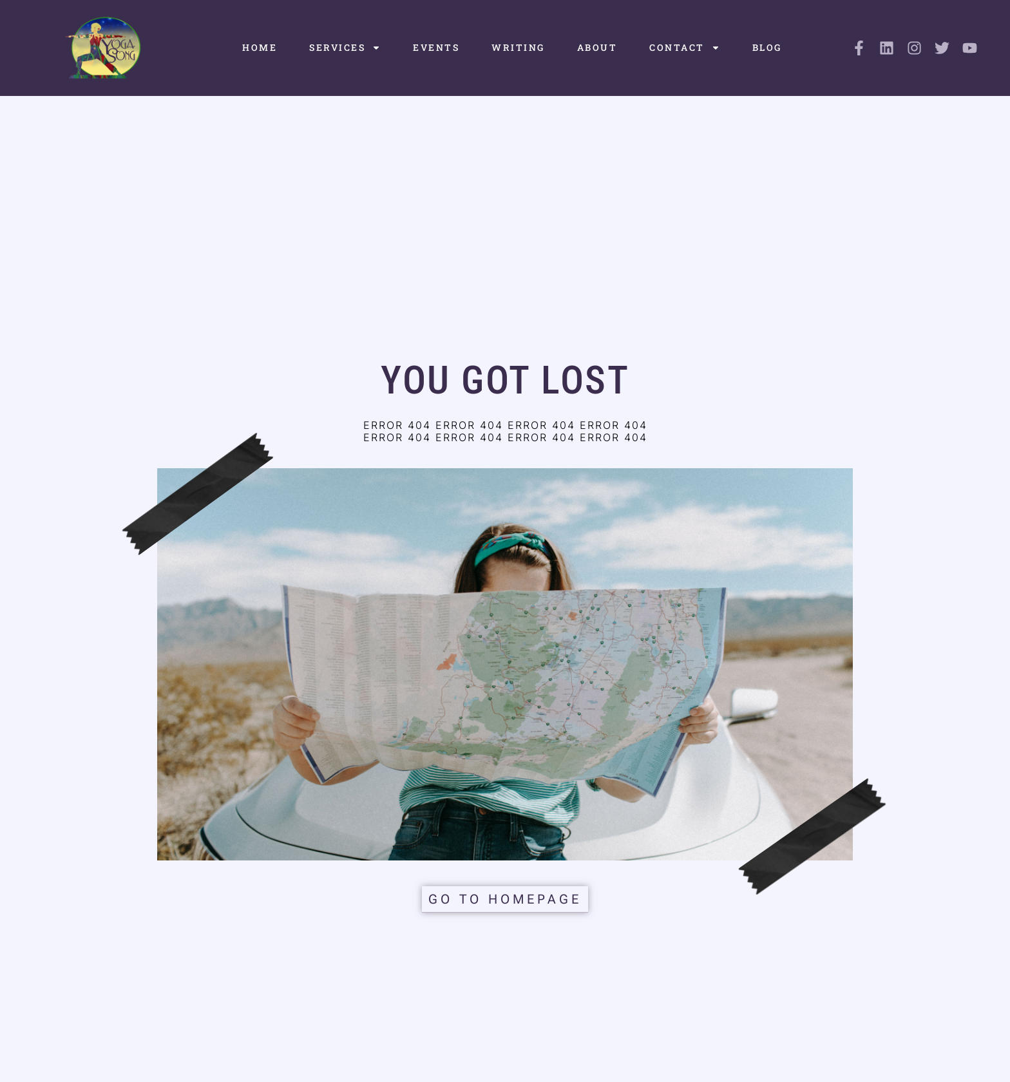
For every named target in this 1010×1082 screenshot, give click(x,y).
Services (345, 48)
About (597, 47)
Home (259, 47)
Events (436, 47)
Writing (518, 47)
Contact (684, 48)
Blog (767, 47)
